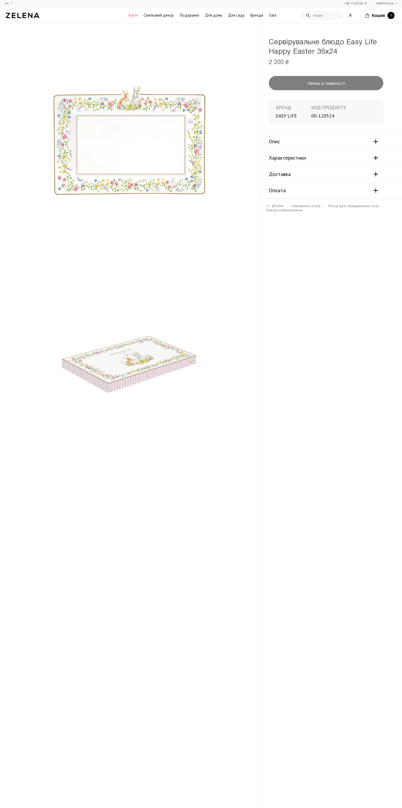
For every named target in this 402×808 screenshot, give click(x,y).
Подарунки (189, 15)
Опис (274, 141)
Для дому (213, 15)
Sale (273, 15)
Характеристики (287, 158)
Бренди (256, 15)
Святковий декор (159, 15)
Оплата (277, 190)
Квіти (133, 15)
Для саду (236, 15)
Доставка (280, 174)
